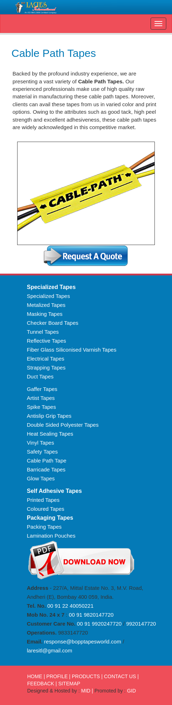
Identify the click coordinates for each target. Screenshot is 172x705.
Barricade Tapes (46, 469)
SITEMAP (69, 683)
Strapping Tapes (46, 367)
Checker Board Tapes (52, 323)
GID (131, 691)
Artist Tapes (41, 398)
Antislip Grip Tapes (49, 416)
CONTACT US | (121, 676)
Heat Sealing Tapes (50, 434)
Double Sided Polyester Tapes (63, 425)
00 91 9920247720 (98, 624)
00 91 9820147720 (90, 615)
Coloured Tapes (45, 509)
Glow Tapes (41, 478)
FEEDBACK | (42, 683)
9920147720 (141, 624)
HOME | (36, 676)
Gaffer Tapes (42, 389)
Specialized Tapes (48, 296)
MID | (87, 691)
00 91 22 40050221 (70, 606)
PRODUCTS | (87, 676)
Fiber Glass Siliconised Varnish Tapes (71, 350)
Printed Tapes (43, 500)
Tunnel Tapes (43, 332)
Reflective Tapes (46, 341)
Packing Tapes (44, 527)
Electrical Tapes (45, 359)
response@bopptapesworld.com (82, 641)
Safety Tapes (42, 452)
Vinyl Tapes (40, 443)
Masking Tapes (45, 314)
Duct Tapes (40, 376)
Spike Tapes (41, 407)
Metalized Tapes (46, 305)
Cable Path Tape (47, 460)
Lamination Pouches (51, 536)
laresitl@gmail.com (49, 650)
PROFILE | (58, 676)
